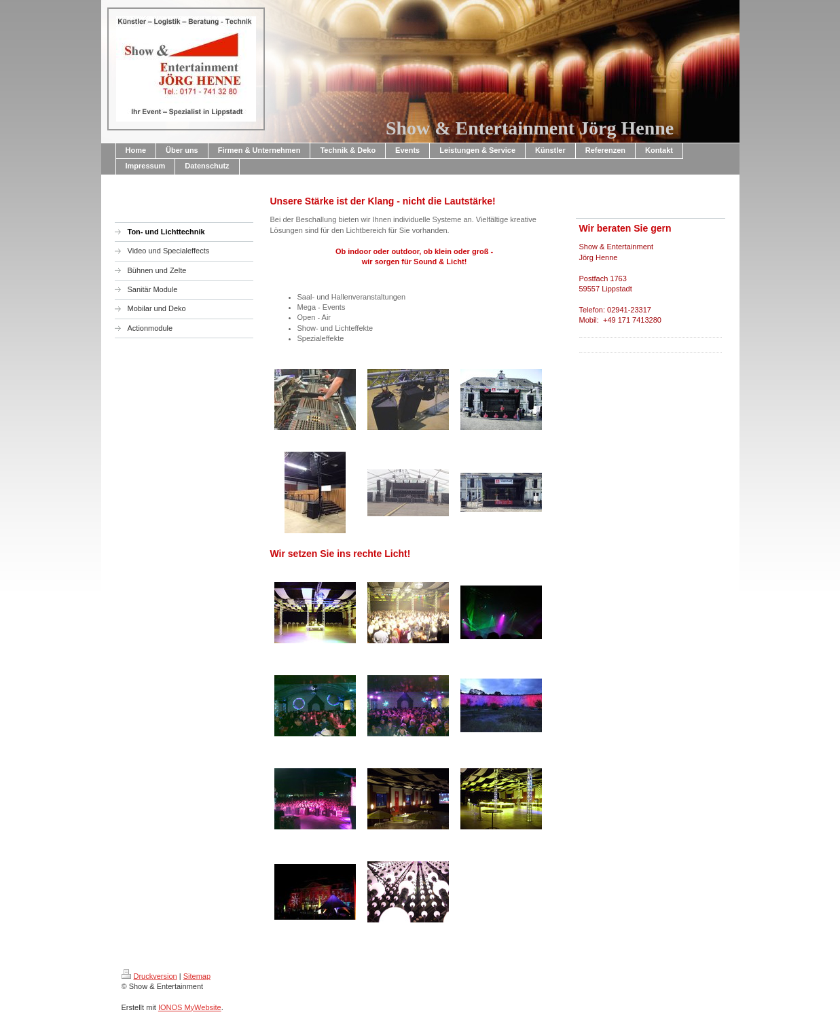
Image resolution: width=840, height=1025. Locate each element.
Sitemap (197, 976)
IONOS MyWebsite (189, 1007)
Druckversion (149, 976)
